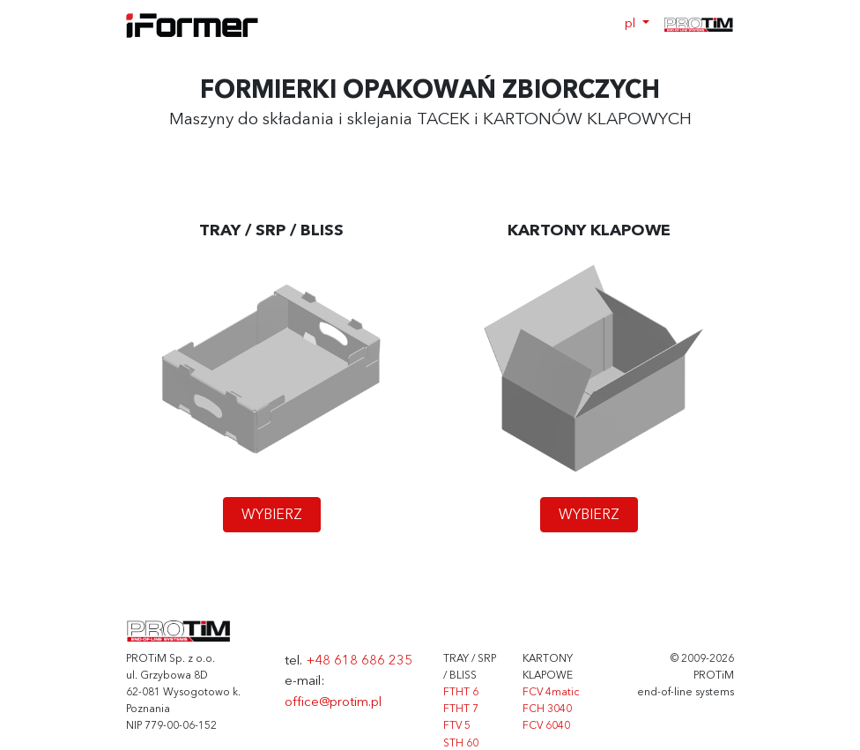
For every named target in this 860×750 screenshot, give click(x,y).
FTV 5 (457, 726)
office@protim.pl (333, 702)
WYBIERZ (271, 516)
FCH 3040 (547, 709)
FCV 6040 (546, 726)
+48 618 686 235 (359, 661)
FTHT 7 (460, 709)
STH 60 (460, 744)
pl (632, 24)
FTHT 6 (460, 692)
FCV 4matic (551, 692)
